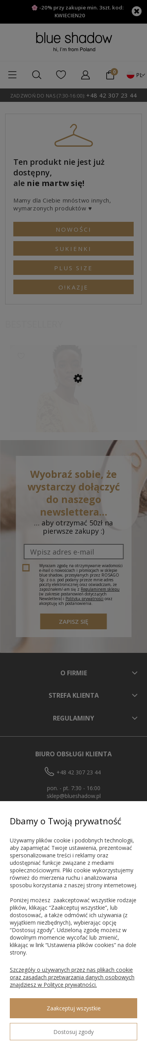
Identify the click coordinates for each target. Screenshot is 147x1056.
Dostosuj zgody (73, 1032)
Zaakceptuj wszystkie (74, 1008)
